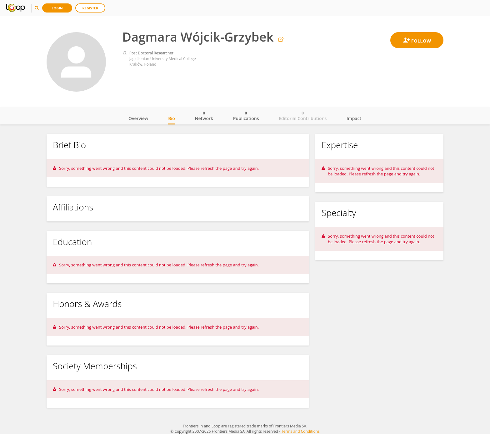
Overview (138, 118)
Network (204, 115)
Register (90, 8)
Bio (171, 118)
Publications (246, 115)
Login (57, 8)
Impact (354, 118)
